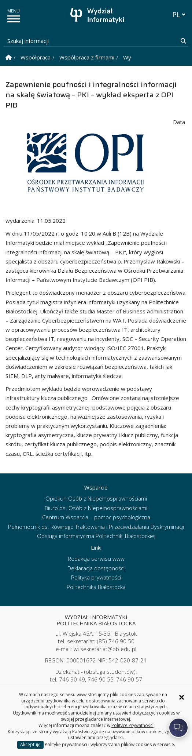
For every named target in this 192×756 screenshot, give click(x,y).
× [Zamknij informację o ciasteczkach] (181, 697)
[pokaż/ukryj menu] (13, 19)
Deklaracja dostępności (96, 568)
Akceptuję (30, 744)
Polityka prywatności (96, 577)
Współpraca (36, 57)
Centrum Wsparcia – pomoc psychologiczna (96, 517)
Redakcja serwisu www (96, 558)
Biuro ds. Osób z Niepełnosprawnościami (96, 508)
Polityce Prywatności (132, 725)
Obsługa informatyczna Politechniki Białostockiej (96, 535)
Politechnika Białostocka (96, 586)
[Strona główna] (97, 15)
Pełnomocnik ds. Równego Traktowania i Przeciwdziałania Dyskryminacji (96, 526)
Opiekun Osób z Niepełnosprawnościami (96, 498)
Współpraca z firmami (86, 57)
